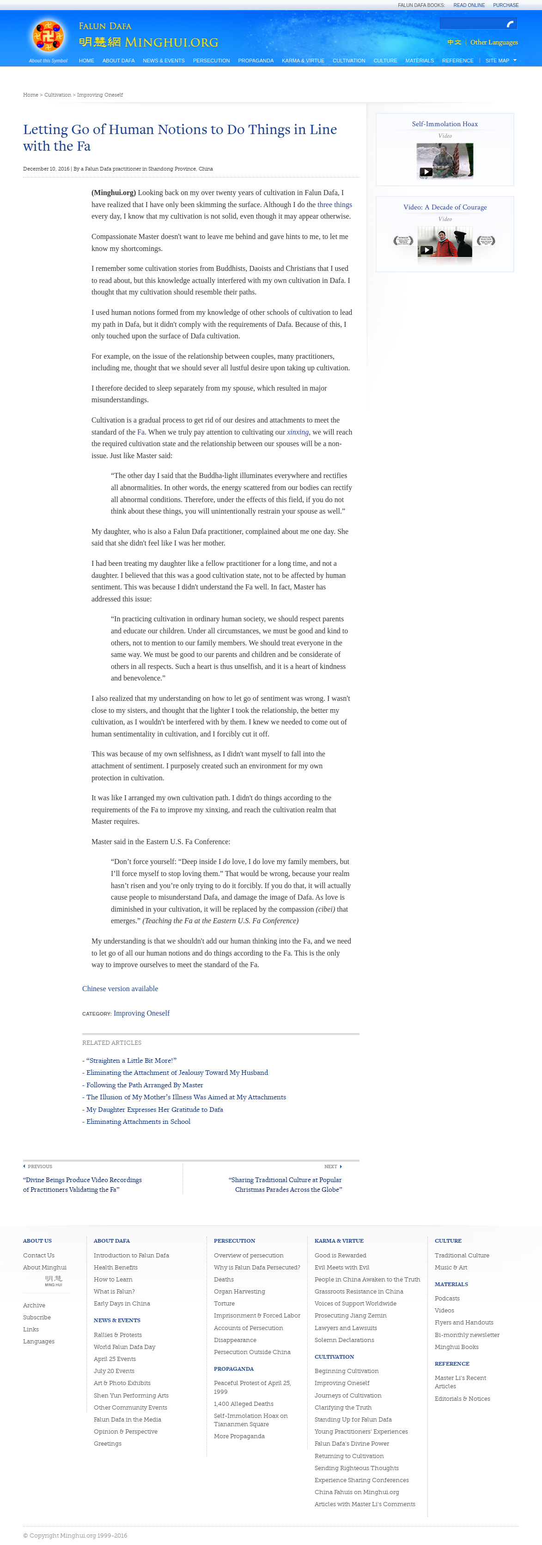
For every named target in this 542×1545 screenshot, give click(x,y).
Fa (141, 432)
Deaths (224, 1279)
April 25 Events (115, 1358)
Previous (40, 1166)
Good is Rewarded (340, 1255)
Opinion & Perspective (126, 1431)
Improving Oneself (100, 95)
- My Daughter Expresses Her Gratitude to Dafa (152, 1109)
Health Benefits (116, 1267)
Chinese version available (120, 989)
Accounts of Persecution (248, 1327)
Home (86, 60)
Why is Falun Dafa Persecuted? (257, 1267)
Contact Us (39, 1255)
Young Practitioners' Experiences (361, 1431)
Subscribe (37, 1317)
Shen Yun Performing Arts (131, 1395)
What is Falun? (114, 1291)
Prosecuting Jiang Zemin (351, 1315)
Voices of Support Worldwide (355, 1303)
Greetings (108, 1443)
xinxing (298, 432)
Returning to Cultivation (349, 1456)
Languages (39, 1341)
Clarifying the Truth (343, 1407)
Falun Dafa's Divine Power (352, 1443)
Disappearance (235, 1340)
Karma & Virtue (303, 60)
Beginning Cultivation (347, 1370)
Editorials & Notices (462, 1398)
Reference (458, 60)
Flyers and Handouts (464, 1322)
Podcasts (447, 1298)
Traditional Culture (462, 1255)
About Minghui (45, 1267)
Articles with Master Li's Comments (365, 1504)
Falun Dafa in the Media (127, 1419)
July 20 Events (114, 1370)
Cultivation (349, 60)
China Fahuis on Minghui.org (357, 1492)
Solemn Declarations (344, 1340)
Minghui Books (457, 1346)
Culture (385, 60)
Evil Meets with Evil (342, 1267)
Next (330, 1166)
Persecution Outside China (252, 1352)
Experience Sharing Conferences (362, 1480)
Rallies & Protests (118, 1334)
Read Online (469, 5)
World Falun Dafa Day (124, 1346)
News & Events (163, 60)
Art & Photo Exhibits (122, 1382)
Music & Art (451, 1267)
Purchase (506, 5)
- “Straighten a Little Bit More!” (129, 1060)
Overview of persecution (249, 1255)
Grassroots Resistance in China (359, 1291)
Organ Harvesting (239, 1291)
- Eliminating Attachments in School (136, 1121)
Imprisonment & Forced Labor (257, 1315)
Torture (224, 1303)
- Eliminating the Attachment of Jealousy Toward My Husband (175, 1072)
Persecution (211, 60)
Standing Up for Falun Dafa (353, 1419)
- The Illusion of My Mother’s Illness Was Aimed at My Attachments (184, 1097)
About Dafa (118, 60)
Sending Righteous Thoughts (357, 1468)
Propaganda (256, 60)
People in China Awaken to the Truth (367, 1279)
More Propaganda (239, 1436)
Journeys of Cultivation (348, 1395)
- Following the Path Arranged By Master (142, 1085)
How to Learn (113, 1279)
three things (334, 204)
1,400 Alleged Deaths (244, 1403)
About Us (37, 1241)
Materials (420, 60)
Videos (444, 1310)
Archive (34, 1305)
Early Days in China (122, 1303)
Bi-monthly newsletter (467, 1334)
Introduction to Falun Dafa (131, 1255)
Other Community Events (130, 1407)
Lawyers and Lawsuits (346, 1327)
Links (31, 1329)
